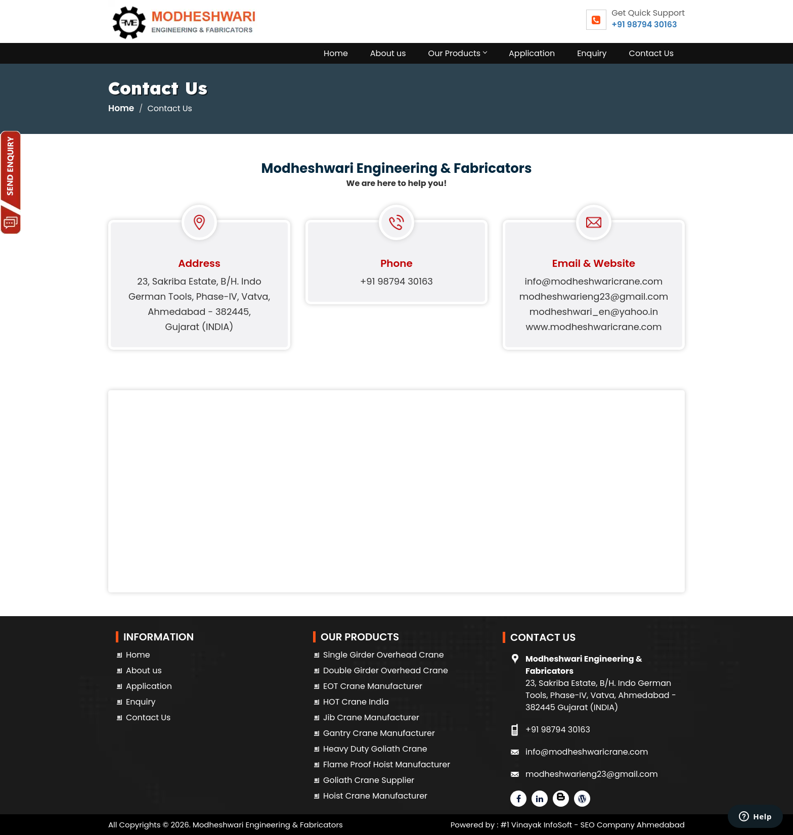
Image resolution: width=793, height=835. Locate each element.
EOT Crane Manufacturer (372, 686)
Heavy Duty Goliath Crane (375, 749)
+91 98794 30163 (644, 24)
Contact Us (651, 53)
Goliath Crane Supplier (368, 780)
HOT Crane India (356, 702)
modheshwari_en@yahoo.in (594, 311)
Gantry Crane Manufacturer (379, 733)
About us (388, 53)
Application (532, 53)
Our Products (457, 53)
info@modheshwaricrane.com (594, 281)
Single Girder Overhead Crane (383, 655)
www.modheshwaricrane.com (593, 326)
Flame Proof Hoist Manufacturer (386, 764)
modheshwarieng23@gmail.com (593, 296)
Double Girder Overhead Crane (385, 670)
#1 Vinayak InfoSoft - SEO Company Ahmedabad (592, 824)
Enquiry (591, 53)
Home (336, 53)
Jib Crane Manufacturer (371, 717)
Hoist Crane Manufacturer (375, 796)
